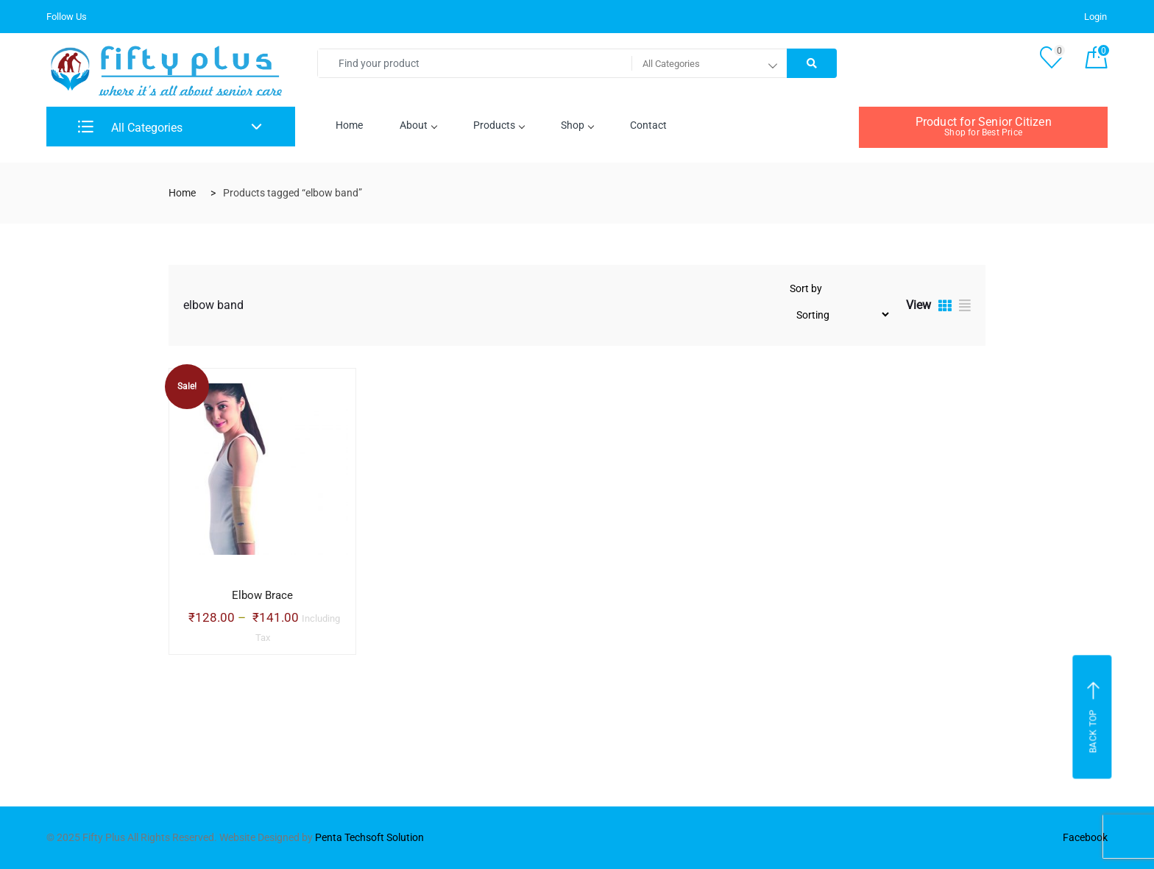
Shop (577, 125)
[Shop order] (840, 314)
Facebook (1085, 837)
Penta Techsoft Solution (369, 837)
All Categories (130, 128)
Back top (1094, 717)
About (418, 125)
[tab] (945, 308)
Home (349, 125)
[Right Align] (812, 63)
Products (498, 125)
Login (1095, 16)
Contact (648, 125)
